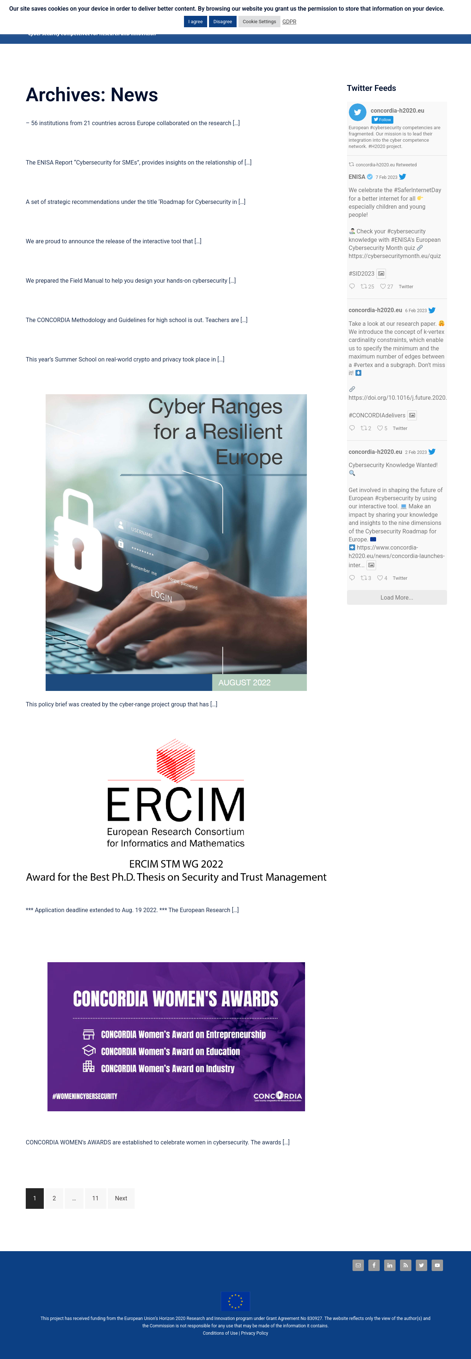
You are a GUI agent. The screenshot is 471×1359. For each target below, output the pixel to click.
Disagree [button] (222, 21)
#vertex (363, 364)
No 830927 (311, 1318)
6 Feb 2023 (416, 310)
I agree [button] (195, 21)
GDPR (289, 21)
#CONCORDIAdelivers (377, 415)
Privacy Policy (254, 1333)
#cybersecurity (406, 231)
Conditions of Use (220, 1333)
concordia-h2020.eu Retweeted (386, 164)
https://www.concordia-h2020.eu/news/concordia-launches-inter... (397, 556)
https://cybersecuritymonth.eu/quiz (395, 256)
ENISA (357, 176)
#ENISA (401, 239)
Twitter (406, 286)
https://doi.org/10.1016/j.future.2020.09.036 (407, 397)
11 (95, 1198)
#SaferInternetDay (417, 190)
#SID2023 (362, 273)
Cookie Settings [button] (259, 21)
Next (121, 1198)
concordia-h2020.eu (375, 310)
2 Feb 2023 (416, 452)
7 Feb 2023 (386, 177)
